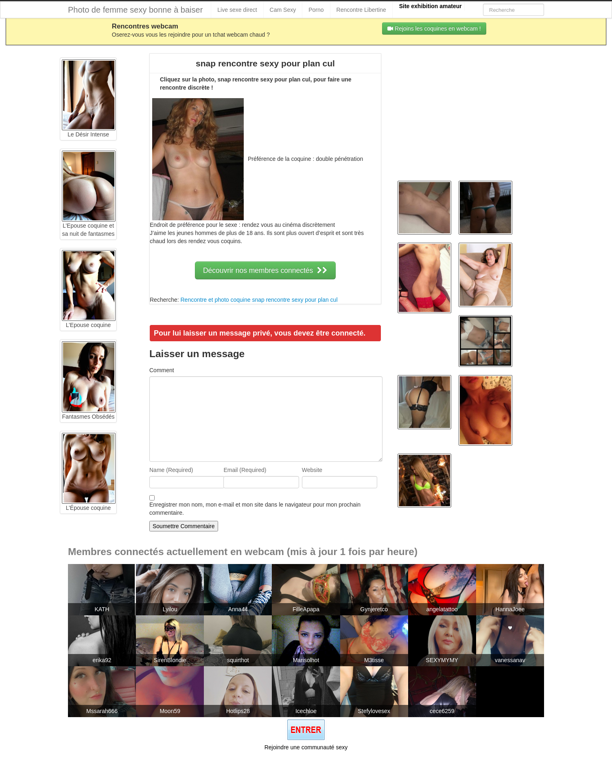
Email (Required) (244, 470)
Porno (315, 10)
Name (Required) (171, 470)
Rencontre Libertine (361, 10)
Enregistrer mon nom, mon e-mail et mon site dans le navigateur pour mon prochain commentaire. (255, 508)
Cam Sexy (283, 10)
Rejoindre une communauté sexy (306, 747)
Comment (161, 370)
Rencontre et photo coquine (215, 299)
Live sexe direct (237, 10)
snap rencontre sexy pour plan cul (294, 299)
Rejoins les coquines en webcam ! (434, 28)
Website (312, 470)
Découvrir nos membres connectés (265, 270)
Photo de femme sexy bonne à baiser (135, 9)
